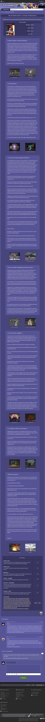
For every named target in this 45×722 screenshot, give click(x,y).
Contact (28, 685)
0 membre (36, 720)
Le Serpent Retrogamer (4, 708)
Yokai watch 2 (2, 692)
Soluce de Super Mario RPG (35, 692)
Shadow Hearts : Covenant (20, 15)
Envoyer (23, 677)
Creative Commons (22, 718)
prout (7, 636)
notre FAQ (23, 658)
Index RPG (6, 9)
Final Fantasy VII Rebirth (19, 694)
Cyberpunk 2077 (18, 693)
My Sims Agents (3, 694)
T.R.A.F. (2, 707)
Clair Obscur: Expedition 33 (20, 692)
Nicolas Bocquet (26, 719)
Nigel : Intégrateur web (4, 704)
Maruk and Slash (3, 709)
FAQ (33, 685)
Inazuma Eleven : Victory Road (5, 693)
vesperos (7, 621)
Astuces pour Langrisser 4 (35, 693)
